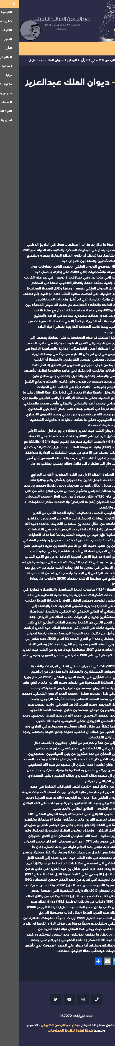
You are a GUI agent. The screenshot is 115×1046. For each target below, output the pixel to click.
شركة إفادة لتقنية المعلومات (51, 1030)
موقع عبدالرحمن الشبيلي (41, 1025)
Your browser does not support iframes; (57, 164)
